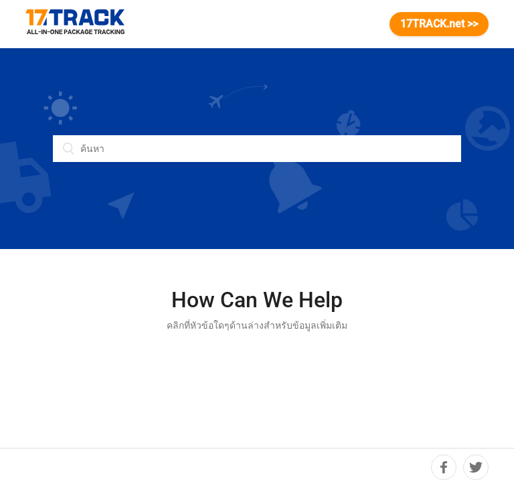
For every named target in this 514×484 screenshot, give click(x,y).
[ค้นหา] (257, 148)
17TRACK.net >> (439, 23)
